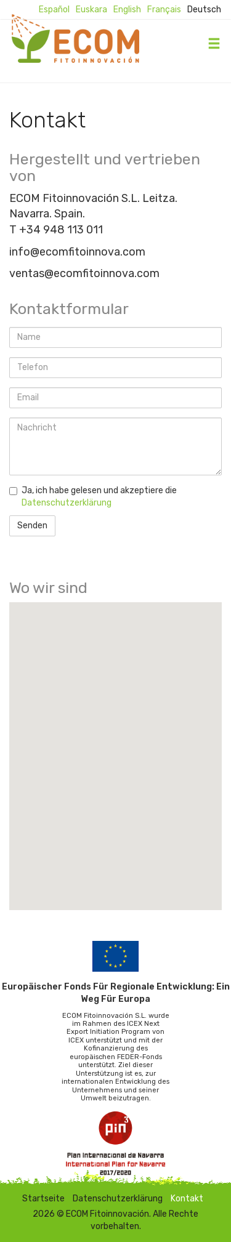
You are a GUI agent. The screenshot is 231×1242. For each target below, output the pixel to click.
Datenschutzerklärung (66, 503)
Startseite (43, 1198)
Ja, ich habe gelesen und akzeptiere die (93, 496)
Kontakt (187, 1198)
